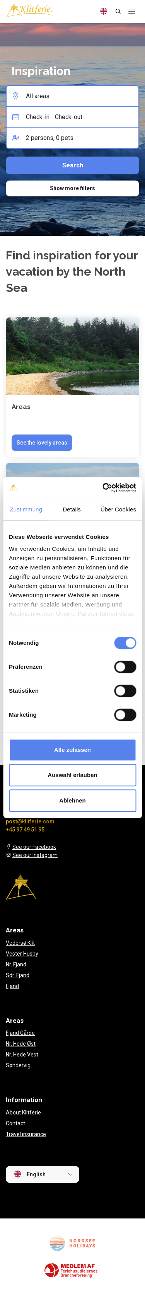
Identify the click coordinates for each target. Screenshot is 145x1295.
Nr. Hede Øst (21, 1044)
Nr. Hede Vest (22, 1054)
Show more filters (72, 188)
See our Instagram (35, 855)
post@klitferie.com (30, 821)
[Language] (103, 11)
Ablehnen (72, 800)
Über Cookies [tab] (118, 509)
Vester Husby (22, 954)
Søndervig (18, 1065)
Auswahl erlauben (72, 775)
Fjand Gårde (20, 1033)
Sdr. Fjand (17, 975)
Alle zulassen (72, 749)
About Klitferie (23, 1112)
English (30, 1174)
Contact (15, 1123)
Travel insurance (26, 1134)
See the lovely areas (42, 443)
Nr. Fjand (16, 964)
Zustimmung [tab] (26, 509)
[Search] (118, 11)
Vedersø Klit (20, 943)
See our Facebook (34, 847)
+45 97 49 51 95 (25, 829)
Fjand (12, 986)
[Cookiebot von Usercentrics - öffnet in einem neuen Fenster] (103, 488)
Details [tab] (72, 509)
